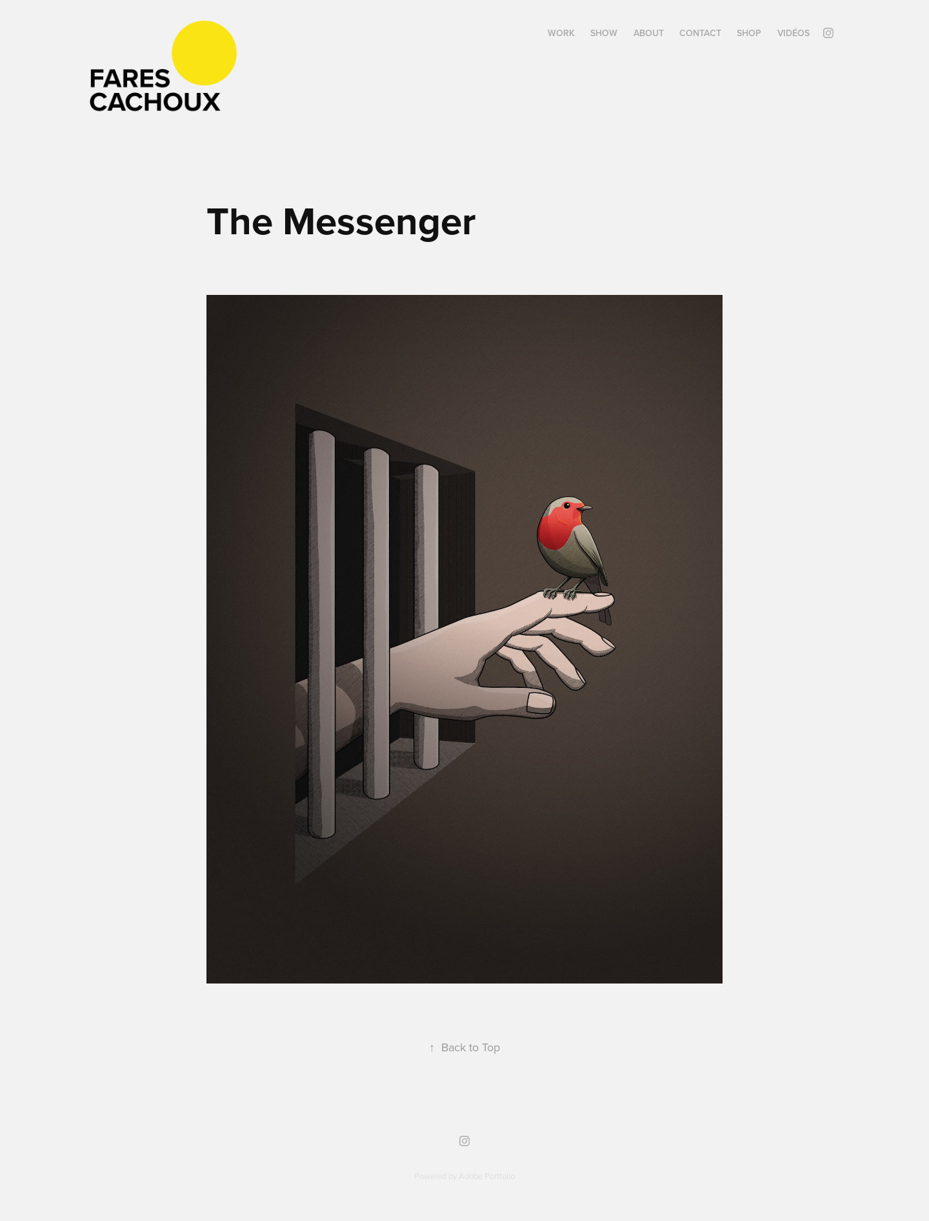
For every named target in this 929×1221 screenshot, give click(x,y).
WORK (561, 32)
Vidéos (793, 32)
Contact (700, 32)
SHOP (749, 32)
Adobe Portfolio (487, 1176)
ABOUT (649, 32)
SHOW (603, 32)
